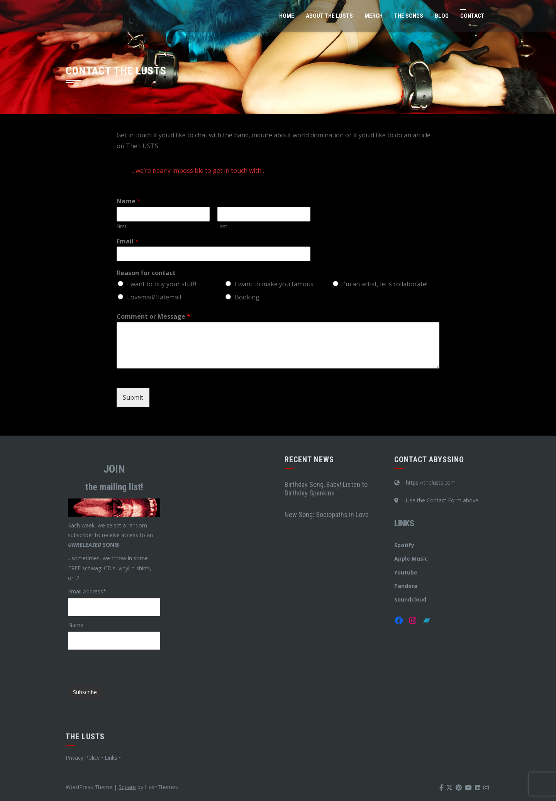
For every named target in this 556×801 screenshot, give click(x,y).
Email (128, 241)
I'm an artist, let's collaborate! (384, 284)
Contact (472, 15)
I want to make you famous (274, 284)
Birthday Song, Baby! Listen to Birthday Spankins (326, 488)
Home (286, 15)
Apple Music (411, 558)
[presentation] (126, 665)
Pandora (405, 586)
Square (127, 787)
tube (410, 572)
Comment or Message (153, 317)
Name (129, 201)
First (121, 226)
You (399, 572)
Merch (373, 15)
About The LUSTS (329, 15)
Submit (133, 397)
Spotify (404, 545)
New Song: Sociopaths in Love (327, 514)
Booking (247, 297)
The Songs (408, 15)
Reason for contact (146, 273)
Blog (442, 15)
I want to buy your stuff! (161, 284)
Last (222, 226)
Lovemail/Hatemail (154, 297)
